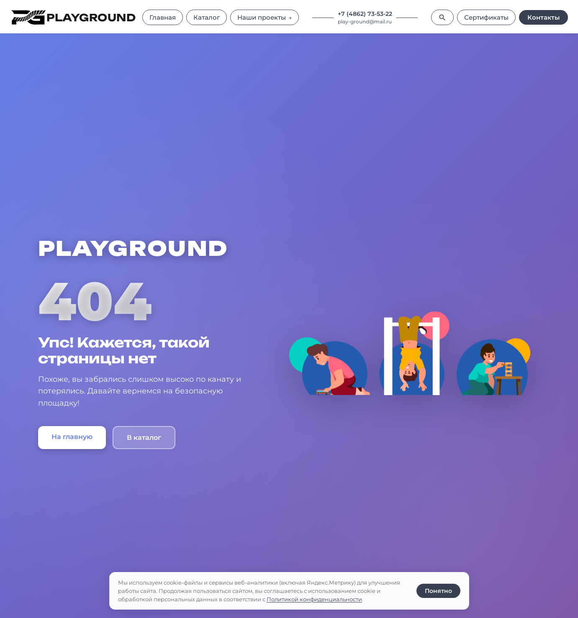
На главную (71, 437)
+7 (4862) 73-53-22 (365, 14)
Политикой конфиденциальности (314, 599)
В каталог (144, 438)
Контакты (543, 17)
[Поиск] (442, 17)
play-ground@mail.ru (365, 21)
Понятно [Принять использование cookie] (438, 591)
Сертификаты (486, 17)
